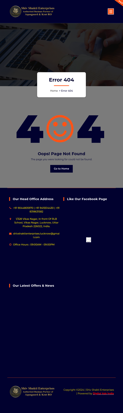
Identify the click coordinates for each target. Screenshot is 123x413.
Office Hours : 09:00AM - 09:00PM (33, 244)
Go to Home (61, 168)
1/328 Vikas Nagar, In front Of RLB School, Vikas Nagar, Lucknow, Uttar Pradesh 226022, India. (36, 222)
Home (54, 90)
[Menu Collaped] (111, 11)
